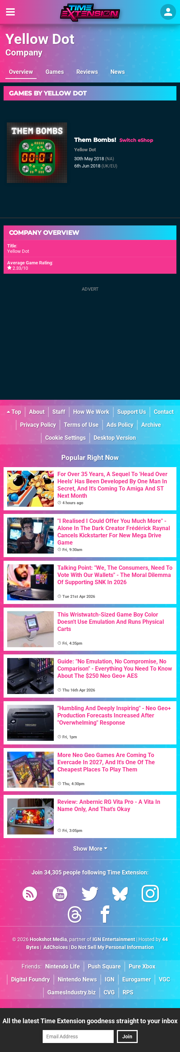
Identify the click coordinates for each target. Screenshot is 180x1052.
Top (14, 411)
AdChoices (55, 947)
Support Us (131, 411)
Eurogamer (136, 979)
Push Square (104, 966)
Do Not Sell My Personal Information (112, 947)
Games (55, 71)
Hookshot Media (48, 939)
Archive (151, 424)
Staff (58, 411)
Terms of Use (81, 424)
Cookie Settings (65, 437)
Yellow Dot (40, 39)
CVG (109, 992)
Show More (90, 848)
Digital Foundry (30, 979)
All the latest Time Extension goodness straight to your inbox (90, 1021)
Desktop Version (115, 437)
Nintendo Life (62, 966)
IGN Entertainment (114, 939)
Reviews (87, 71)
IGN (109, 979)
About (36, 411)
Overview (21, 71)
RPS (128, 992)
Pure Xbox (142, 966)
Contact (164, 411)
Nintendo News (77, 979)
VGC (164, 979)
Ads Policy (119, 424)
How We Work (91, 411)
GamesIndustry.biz (71, 992)
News (117, 71)
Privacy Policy (38, 424)
